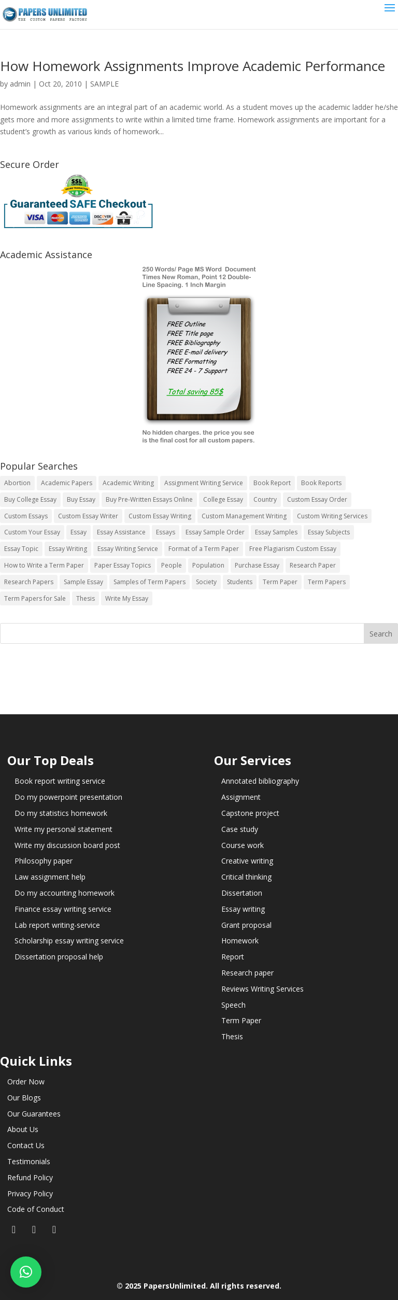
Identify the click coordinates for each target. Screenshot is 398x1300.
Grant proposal (246, 925)
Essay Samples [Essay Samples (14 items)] (276, 532)
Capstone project (250, 813)
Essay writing (243, 909)
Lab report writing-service (57, 925)
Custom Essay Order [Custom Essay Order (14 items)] (317, 499)
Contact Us (26, 1145)
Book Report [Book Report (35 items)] (272, 482)
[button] (25, 1272)
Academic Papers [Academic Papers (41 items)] (66, 482)
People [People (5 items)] (171, 565)
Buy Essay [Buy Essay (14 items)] (81, 499)
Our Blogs (24, 1098)
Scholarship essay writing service (69, 940)
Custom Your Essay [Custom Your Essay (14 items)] (32, 532)
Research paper (247, 973)
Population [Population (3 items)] (208, 565)
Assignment (241, 797)
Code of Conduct (35, 1209)
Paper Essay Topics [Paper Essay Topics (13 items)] (122, 565)
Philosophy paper (44, 861)
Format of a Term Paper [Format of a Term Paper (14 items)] (203, 548)
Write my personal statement (63, 829)
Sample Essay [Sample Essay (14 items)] (83, 581)
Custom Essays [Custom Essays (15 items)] (26, 516)
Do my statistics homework (61, 813)
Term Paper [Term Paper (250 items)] (280, 581)
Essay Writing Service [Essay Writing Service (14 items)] (127, 548)
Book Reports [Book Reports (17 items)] (321, 482)
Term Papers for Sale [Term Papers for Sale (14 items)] (35, 598)
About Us (22, 1129)
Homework (240, 940)
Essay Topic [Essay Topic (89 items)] (21, 548)
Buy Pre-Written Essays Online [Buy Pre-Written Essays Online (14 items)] (149, 499)
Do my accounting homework (65, 893)
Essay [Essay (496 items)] (78, 532)
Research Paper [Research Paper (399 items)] (313, 565)
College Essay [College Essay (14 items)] (223, 499)
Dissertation (241, 893)
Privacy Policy (30, 1193)
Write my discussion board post (67, 845)
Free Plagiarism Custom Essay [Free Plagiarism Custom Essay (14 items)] (292, 548)
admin (20, 84)
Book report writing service (60, 781)
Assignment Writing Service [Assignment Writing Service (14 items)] (203, 482)
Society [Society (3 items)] (206, 581)
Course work (242, 845)
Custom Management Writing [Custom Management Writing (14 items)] (244, 516)
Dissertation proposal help (59, 957)
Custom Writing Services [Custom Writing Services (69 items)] (332, 516)
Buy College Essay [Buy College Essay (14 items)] (30, 499)
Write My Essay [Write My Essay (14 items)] (126, 598)
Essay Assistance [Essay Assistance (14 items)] (121, 532)
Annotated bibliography (260, 781)
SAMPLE (104, 84)
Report (232, 957)
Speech (233, 1005)
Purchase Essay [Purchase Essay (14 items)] (257, 565)
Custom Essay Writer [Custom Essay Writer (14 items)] (88, 516)
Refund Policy (30, 1177)
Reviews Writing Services (262, 989)
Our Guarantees (34, 1114)
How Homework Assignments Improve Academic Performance (192, 65)
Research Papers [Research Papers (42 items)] (28, 581)
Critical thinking (246, 877)
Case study (239, 829)
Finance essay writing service (63, 909)
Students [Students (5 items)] (239, 581)
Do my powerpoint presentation (68, 797)
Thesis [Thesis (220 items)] (85, 598)
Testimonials (28, 1161)
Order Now (26, 1081)
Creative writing (247, 861)
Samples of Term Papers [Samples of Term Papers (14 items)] (149, 581)
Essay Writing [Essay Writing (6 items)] (68, 548)
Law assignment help (50, 877)
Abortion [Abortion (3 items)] (17, 482)
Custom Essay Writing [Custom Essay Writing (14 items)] (160, 516)
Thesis (232, 1036)
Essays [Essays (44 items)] (165, 532)
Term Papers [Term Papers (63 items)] (327, 581)
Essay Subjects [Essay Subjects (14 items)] (329, 532)
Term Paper (241, 1020)
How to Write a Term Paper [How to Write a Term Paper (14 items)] (44, 565)
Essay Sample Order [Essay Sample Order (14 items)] (215, 532)
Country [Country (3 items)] (265, 499)
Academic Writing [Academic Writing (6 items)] (128, 482)
